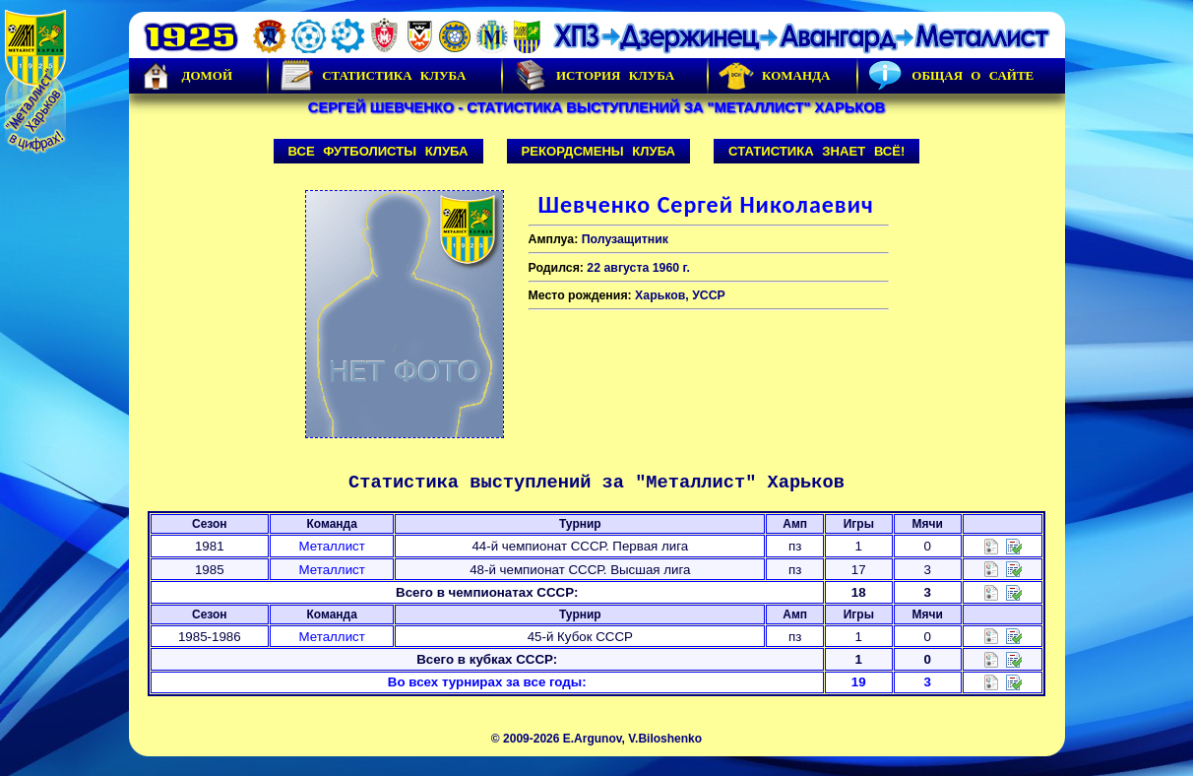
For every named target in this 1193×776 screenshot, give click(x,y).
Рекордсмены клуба (599, 151)
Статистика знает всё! (816, 151)
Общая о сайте (951, 76)
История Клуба (593, 76)
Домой (186, 76)
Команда (774, 76)
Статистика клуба (372, 76)
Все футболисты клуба (378, 151)
